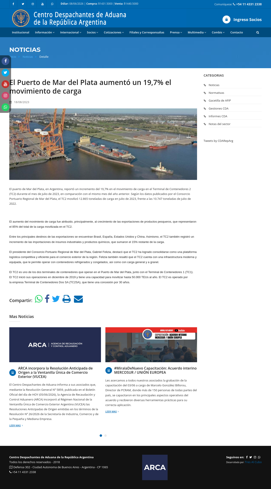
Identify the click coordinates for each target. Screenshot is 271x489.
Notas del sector (219, 124)
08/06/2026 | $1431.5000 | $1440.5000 (99, 4)
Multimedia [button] (197, 32)
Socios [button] (92, 32)
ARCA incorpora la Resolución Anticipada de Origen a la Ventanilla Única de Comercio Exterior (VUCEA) (55, 372)
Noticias (28, 57)
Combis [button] (218, 32)
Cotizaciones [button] (114, 32)
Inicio (12, 57)
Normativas (216, 93)
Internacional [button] (70, 32)
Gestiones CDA (218, 108)
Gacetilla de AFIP (220, 100)
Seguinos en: (235, 457)
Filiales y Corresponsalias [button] (147, 32)
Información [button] (44, 32)
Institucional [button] (20, 32)
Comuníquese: (238, 4)
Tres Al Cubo (253, 462)
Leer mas (16, 425)
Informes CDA (218, 116)
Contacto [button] (236, 32)
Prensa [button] (176, 32)
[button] (258, 32)
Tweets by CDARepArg (218, 141)
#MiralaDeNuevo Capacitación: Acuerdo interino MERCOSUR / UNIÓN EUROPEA (155, 370)
